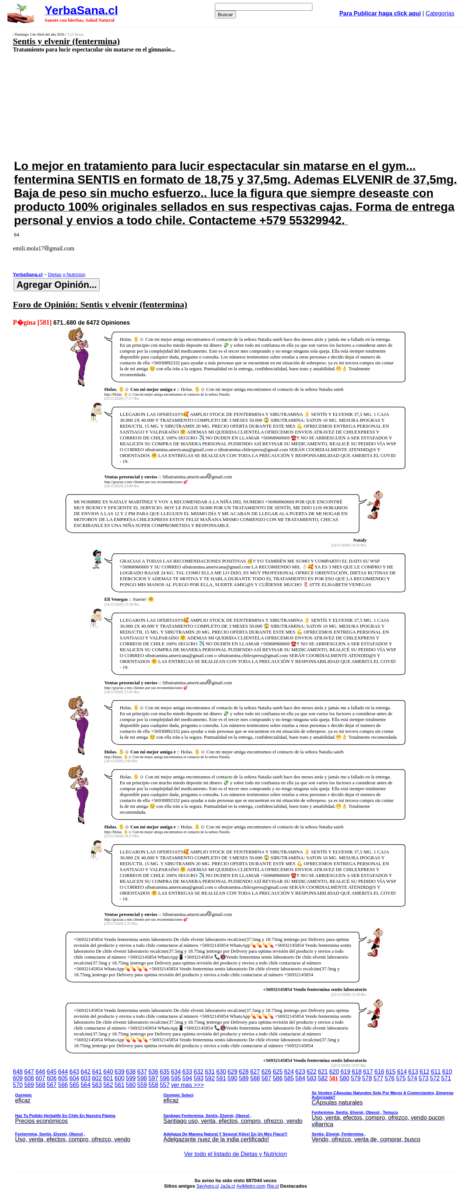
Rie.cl (273, 1186)
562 (108, 1085)
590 (232, 1078)
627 (255, 1072)
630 (221, 1072)
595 (176, 1078)
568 (40, 1085)
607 (40, 1078)
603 (86, 1078)
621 (323, 1072)
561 (119, 1085)
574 (412, 1078)
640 (108, 1072)
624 (289, 1072)
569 (29, 1085)
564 (86, 1085)
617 (368, 1072)
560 (131, 1085)
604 (74, 1078)
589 (244, 1078)
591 (221, 1078)
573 (424, 1078)
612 (424, 1072)
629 (232, 1072)
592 (210, 1078)
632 (198, 1072)
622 (311, 1072)
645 (52, 1072)
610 (447, 1072)
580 (345, 1078)
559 (142, 1085)
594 (187, 1078)
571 (446, 1078)
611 (436, 1072)
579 (356, 1078)
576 (390, 1078)
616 (380, 1072)
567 (52, 1085)
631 (210, 1072)
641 (97, 1072)
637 (142, 1072)
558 (153, 1085)
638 (131, 1072)
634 (176, 1072)
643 (74, 1072)
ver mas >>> (235, 1113)
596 (165, 1078)
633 (187, 1072)
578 (367, 1078)
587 (266, 1078)
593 (198, 1078)
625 (278, 1072)
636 (153, 1072)
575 (401, 1078)
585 (289, 1078)
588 (255, 1078)
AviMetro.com (250, 1186)
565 (74, 1085)
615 (391, 1072)
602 (97, 1078)
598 (142, 1078)
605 (63, 1078)
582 (323, 1078)
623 (300, 1072)
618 (357, 1072)
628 (244, 1072)
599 (131, 1078)
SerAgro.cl (207, 1186)
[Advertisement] (193, 105)
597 (153, 1078)
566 (63, 1085)
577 (378, 1078)
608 (29, 1078)
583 (311, 1078)
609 (18, 1078)
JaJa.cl (227, 1186)
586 (278, 1078)
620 (334, 1072)
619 (345, 1072)
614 (402, 1072)
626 (266, 1072)
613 (413, 1072)
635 (165, 1072)
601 (108, 1078)
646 (40, 1072)
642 (86, 1072)
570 (18, 1085)
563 (97, 1085)
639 (119, 1072)
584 (300, 1078)
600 (119, 1078)
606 (52, 1078)
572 (435, 1078)
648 (18, 1072)
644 (63, 1072)
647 (29, 1072)
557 (165, 1085)
